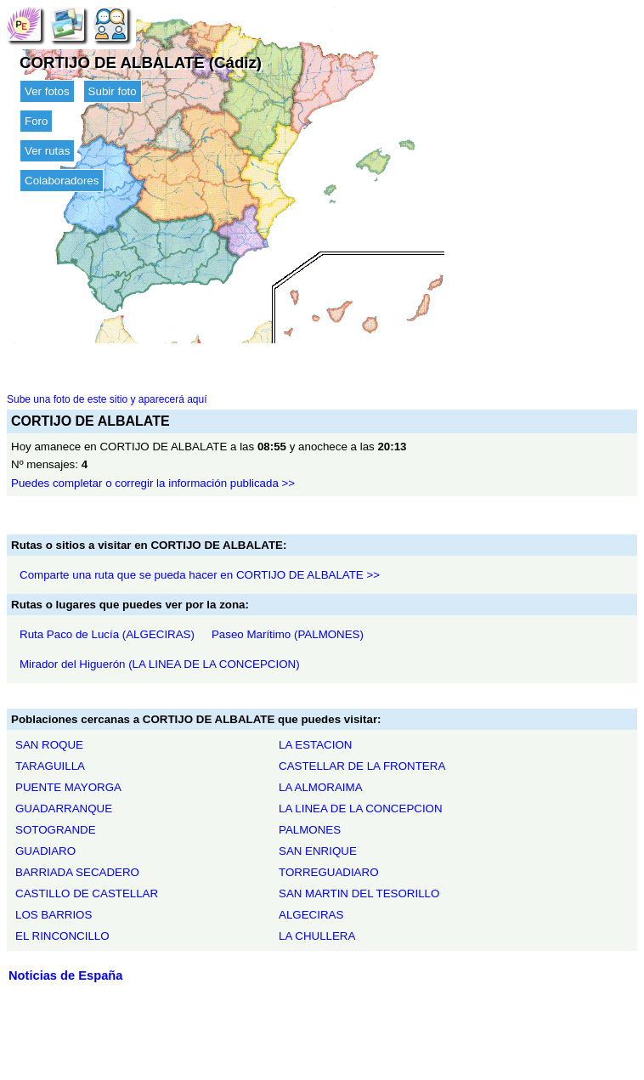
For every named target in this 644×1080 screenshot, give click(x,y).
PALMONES (310, 829)
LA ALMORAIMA (321, 787)
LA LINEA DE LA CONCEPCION (361, 808)
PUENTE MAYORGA (68, 787)
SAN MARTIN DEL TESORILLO (359, 893)
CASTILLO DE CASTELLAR (86, 893)
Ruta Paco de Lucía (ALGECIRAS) (107, 634)
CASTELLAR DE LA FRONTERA (362, 766)
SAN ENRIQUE (318, 851)
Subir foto (112, 91)
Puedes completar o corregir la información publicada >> (153, 483)
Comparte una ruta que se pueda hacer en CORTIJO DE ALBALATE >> (200, 574)
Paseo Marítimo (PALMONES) (288, 634)
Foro (36, 121)
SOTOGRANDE (55, 829)
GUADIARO (45, 851)
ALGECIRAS (311, 914)
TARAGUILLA (50, 766)
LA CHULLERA (317, 936)
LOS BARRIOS (53, 914)
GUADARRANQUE (63, 808)
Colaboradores (62, 180)
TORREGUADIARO (329, 872)
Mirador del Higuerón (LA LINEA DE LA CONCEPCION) (160, 664)
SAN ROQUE (49, 744)
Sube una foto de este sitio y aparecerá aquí (107, 399)
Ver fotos (47, 91)
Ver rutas (47, 150)
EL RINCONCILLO (62, 936)
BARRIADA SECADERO (77, 872)
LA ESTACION (315, 744)
